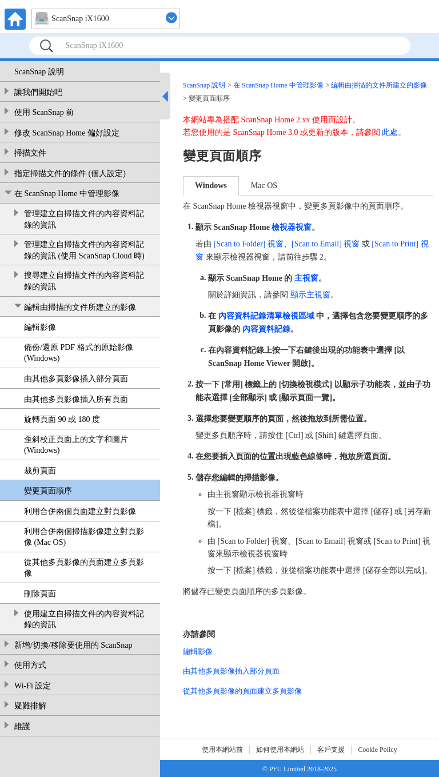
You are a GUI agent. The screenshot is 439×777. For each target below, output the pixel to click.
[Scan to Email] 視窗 (326, 244)
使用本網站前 (222, 750)
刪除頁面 (40, 593)
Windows (211, 185)
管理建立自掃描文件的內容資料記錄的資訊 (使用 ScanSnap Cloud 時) (84, 250)
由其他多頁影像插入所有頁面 (76, 399)
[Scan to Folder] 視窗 (249, 244)
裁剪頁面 (40, 471)
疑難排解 (30, 706)
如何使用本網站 (280, 750)
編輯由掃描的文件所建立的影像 (80, 307)
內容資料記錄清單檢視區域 (266, 316)
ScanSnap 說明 (39, 71)
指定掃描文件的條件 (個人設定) (70, 173)
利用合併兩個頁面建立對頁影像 (80, 511)
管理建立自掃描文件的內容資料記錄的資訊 (84, 219)
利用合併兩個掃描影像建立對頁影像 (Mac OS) (84, 537)
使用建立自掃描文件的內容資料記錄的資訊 (84, 619)
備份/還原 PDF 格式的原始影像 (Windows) (78, 353)
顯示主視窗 (310, 294)
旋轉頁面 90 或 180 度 (62, 419)
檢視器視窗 (292, 227)
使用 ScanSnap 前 (44, 112)
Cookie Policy (377, 750)
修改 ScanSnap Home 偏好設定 (66, 133)
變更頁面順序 (48, 491)
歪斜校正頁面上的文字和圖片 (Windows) (76, 445)
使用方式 (30, 665)
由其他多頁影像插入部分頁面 (76, 378)
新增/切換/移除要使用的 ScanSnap (73, 645)
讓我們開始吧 (38, 92)
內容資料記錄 (266, 329)
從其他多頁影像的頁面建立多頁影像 (84, 568)
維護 (22, 726)
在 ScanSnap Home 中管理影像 (66, 193)
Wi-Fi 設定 (32, 686)
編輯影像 (40, 327)
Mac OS (264, 185)
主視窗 (306, 278)
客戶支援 (331, 750)
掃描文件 (30, 153)
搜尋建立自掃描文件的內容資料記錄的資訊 (84, 281)
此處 (390, 132)
